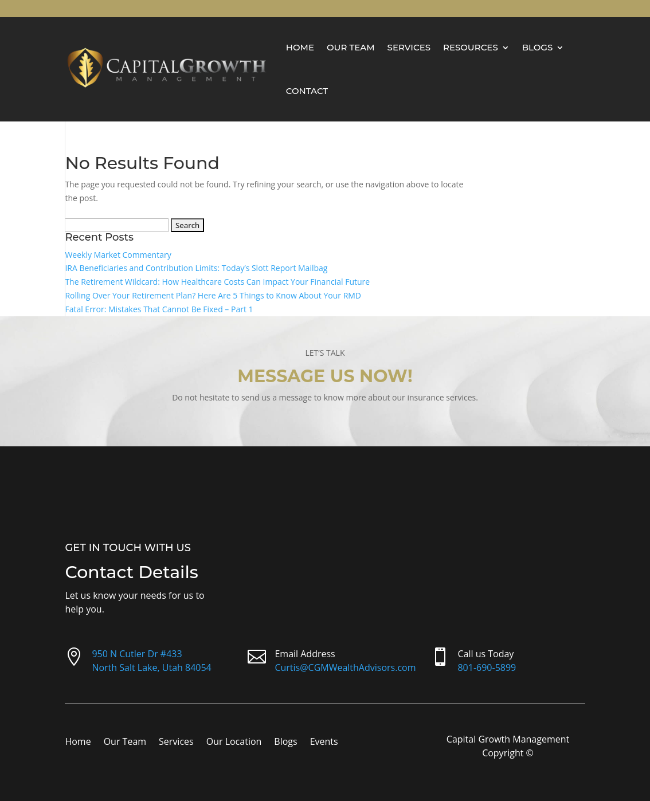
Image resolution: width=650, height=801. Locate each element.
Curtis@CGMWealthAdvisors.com (345, 667)
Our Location (234, 742)
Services (408, 47)
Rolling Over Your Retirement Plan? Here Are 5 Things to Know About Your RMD (213, 295)
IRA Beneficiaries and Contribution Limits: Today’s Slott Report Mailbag (196, 267)
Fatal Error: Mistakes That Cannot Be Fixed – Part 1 (159, 309)
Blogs (537, 47)
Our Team (351, 47)
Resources (470, 47)
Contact (307, 90)
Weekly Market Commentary (118, 254)
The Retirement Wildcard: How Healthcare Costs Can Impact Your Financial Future (217, 281)
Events (324, 742)
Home (300, 47)
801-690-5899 (486, 667)
